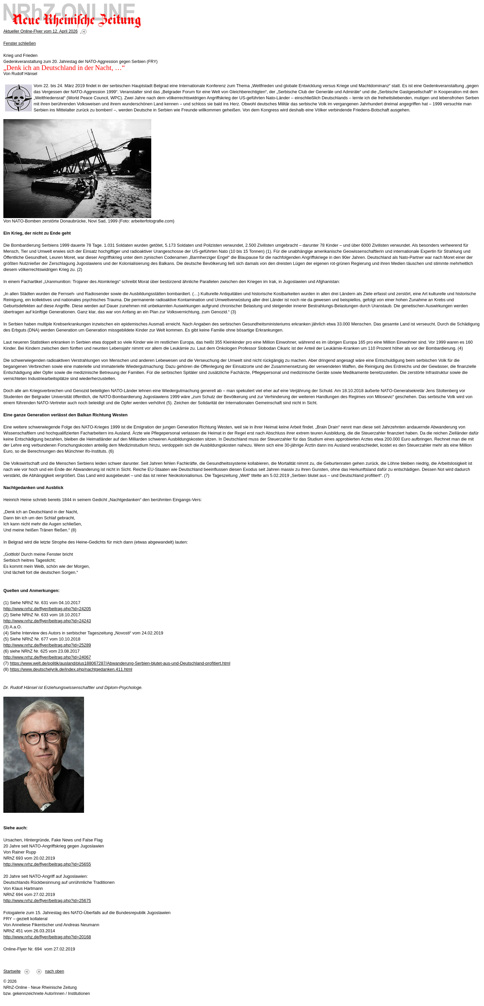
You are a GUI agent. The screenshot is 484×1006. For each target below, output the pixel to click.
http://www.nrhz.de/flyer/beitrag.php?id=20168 (47, 936)
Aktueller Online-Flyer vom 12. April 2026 (40, 31)
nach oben (54, 971)
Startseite (12, 971)
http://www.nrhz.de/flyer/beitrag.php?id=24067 (47, 657)
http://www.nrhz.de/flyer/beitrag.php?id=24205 (47, 608)
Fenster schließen (19, 43)
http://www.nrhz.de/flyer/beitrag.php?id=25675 (47, 900)
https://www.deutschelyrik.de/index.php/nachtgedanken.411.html (71, 669)
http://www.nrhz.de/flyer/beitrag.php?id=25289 (47, 645)
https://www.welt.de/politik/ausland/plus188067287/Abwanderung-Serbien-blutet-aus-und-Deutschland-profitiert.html (120, 663)
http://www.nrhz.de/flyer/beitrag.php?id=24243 (47, 620)
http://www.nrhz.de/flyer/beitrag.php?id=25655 (47, 864)
